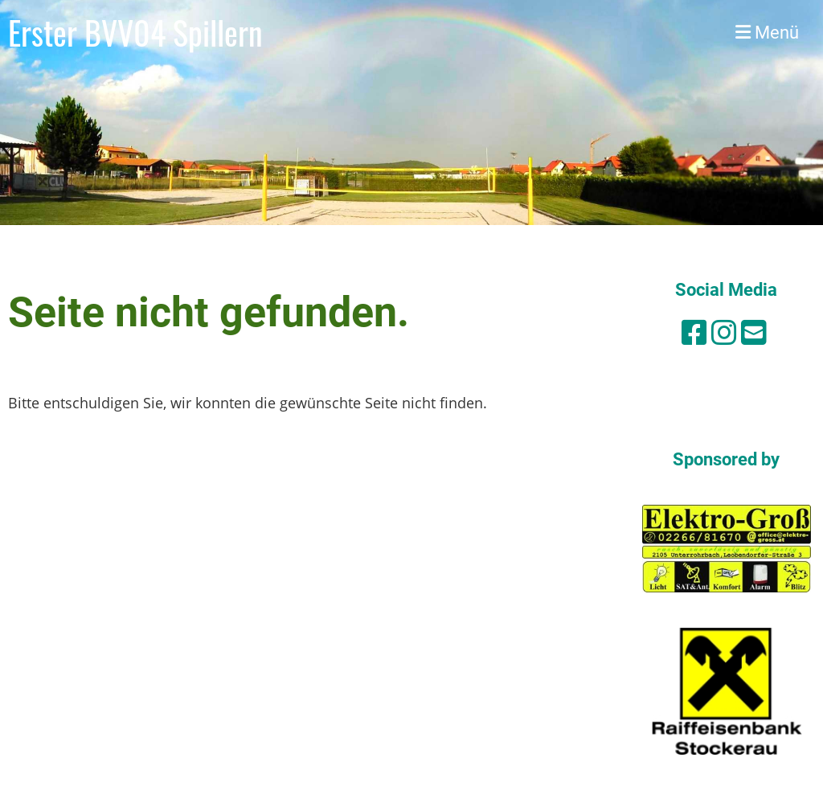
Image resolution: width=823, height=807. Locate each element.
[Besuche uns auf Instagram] (724, 332)
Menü (767, 33)
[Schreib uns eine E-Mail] (754, 332)
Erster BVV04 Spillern (135, 32)
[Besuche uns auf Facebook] (694, 332)
